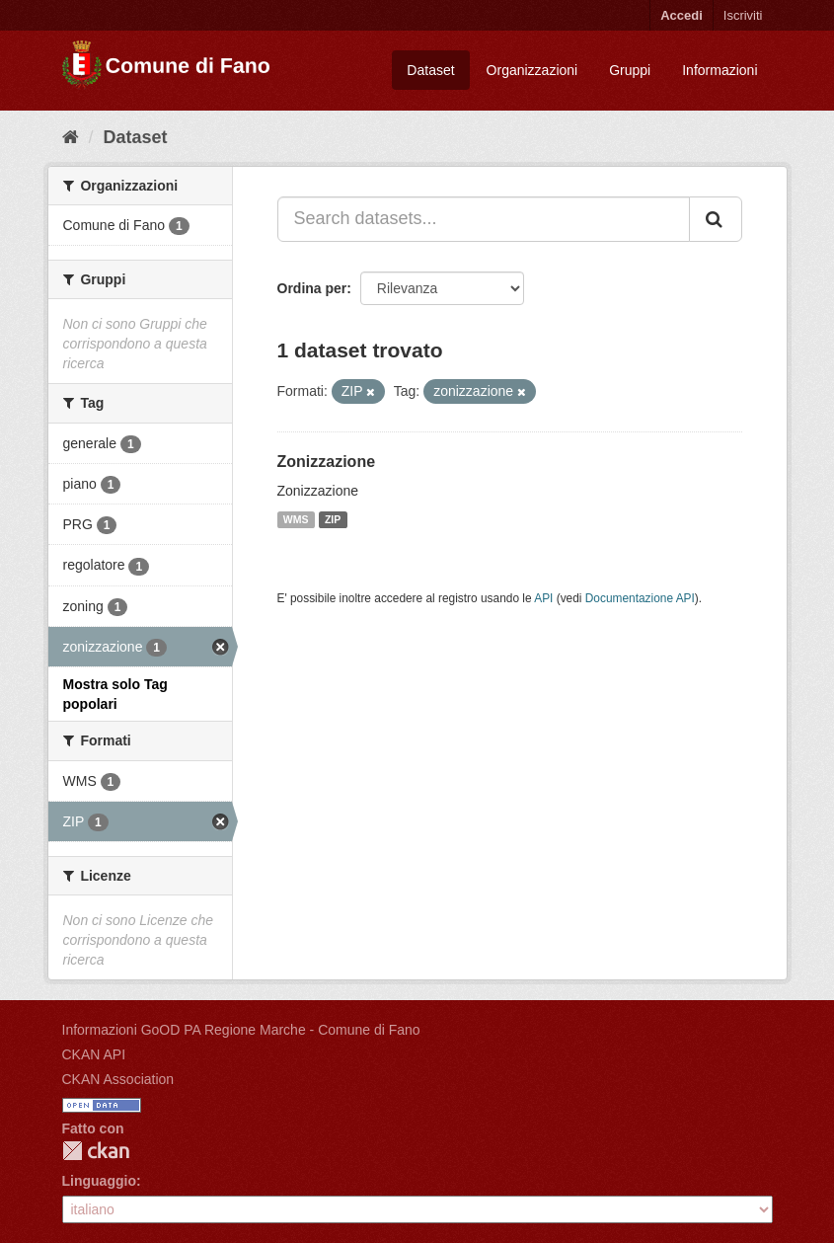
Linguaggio (99, 1181)
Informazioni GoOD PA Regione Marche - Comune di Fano (241, 1030)
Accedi (681, 15)
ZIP (333, 519)
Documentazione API (640, 598)
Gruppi (629, 70)
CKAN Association (118, 1079)
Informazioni (719, 70)
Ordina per (312, 288)
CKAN (95, 1150)
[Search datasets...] (483, 219)
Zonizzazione (326, 461)
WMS (296, 519)
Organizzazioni (532, 70)
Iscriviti (743, 15)
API (543, 598)
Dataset (430, 70)
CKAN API (94, 1054)
